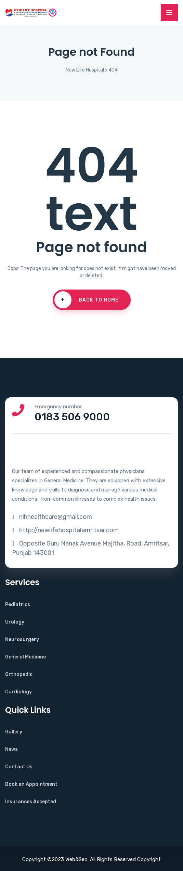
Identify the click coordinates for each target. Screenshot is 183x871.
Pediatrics (17, 604)
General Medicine (25, 657)
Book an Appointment (31, 784)
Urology (14, 622)
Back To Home (86, 299)
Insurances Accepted (30, 802)
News (11, 749)
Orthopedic (18, 674)
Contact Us (18, 767)
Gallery (13, 732)
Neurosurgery (22, 639)
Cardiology (18, 692)
